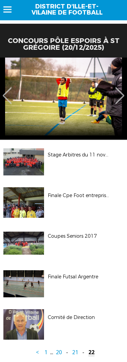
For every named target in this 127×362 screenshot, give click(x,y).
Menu (10, 9)
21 (75, 352)
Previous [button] (7, 90)
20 (59, 352)
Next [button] (120, 90)
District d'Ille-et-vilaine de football (67, 9)
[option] (63, 98)
